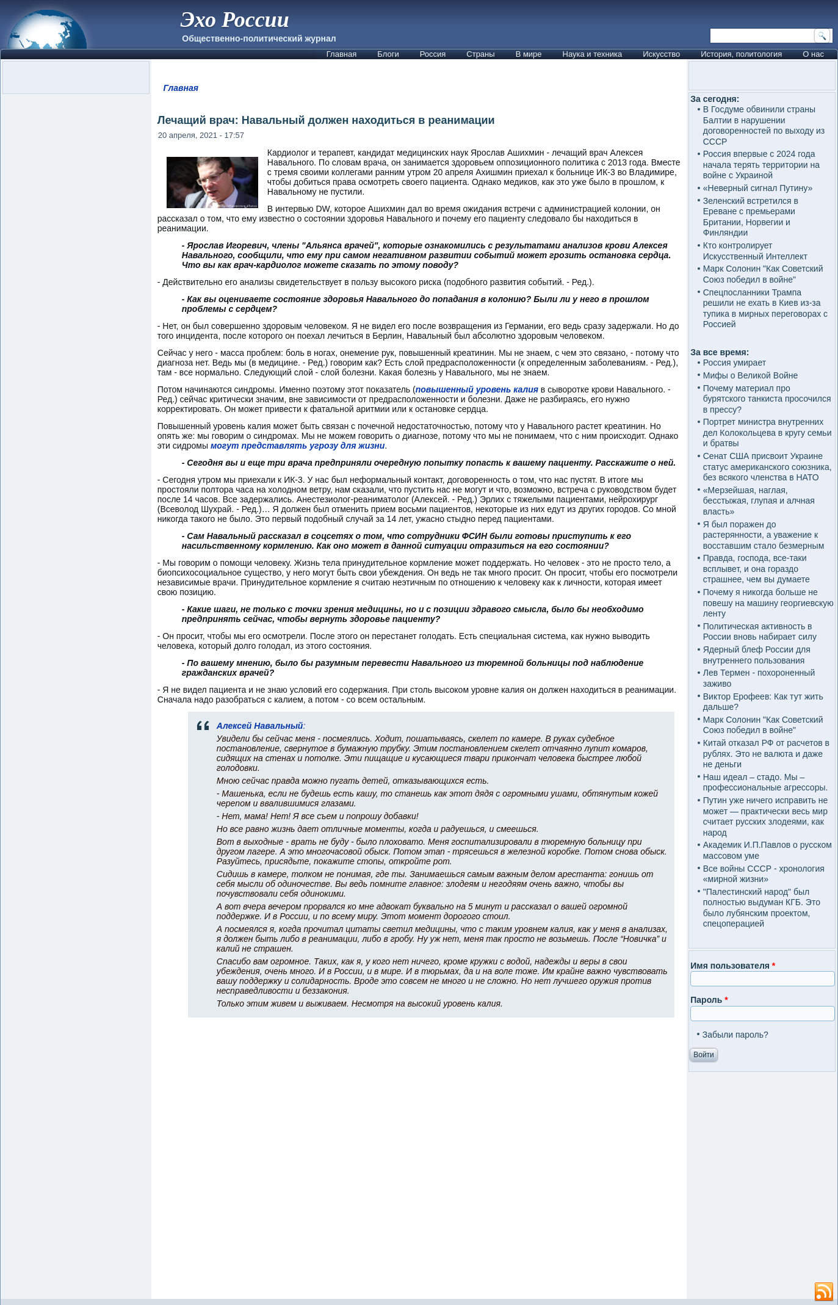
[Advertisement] (419, 1163)
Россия (433, 54)
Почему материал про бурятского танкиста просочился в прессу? (767, 398)
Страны (480, 54)
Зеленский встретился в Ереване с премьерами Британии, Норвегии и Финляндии (750, 217)
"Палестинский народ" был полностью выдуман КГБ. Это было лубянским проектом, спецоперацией (761, 908)
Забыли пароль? (735, 1034)
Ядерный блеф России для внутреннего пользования (757, 655)
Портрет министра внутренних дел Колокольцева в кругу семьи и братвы (767, 432)
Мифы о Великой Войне (750, 375)
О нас (813, 54)
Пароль (709, 1000)
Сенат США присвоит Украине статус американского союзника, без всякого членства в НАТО (767, 466)
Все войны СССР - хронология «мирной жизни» (764, 874)
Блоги (388, 54)
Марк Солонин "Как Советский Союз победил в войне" (763, 274)
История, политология (741, 54)
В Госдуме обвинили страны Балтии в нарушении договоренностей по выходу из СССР (764, 125)
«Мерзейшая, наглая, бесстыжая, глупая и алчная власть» (759, 500)
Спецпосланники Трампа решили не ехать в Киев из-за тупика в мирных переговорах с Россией (765, 308)
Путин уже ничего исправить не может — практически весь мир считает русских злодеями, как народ (765, 816)
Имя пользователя (732, 966)
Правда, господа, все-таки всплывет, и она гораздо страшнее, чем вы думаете (756, 568)
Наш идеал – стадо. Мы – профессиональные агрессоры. (765, 782)
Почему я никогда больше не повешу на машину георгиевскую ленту (768, 602)
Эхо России (234, 19)
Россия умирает (734, 362)
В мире (529, 54)
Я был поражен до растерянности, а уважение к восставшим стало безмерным (764, 535)
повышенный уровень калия (477, 389)
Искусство (661, 54)
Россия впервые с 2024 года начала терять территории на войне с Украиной (761, 164)
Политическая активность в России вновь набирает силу (760, 631)
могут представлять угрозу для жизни (298, 445)
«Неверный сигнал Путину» (758, 188)
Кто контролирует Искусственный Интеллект (755, 250)
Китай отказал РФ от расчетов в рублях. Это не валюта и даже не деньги (766, 753)
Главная (341, 54)
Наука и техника (593, 54)
